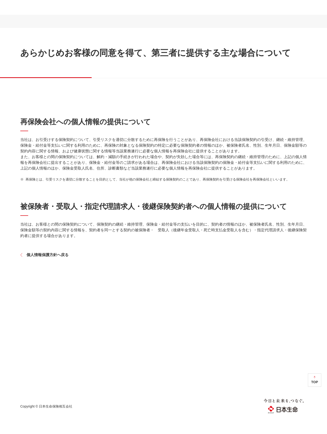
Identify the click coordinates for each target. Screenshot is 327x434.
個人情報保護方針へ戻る (47, 269)
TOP (314, 396)
